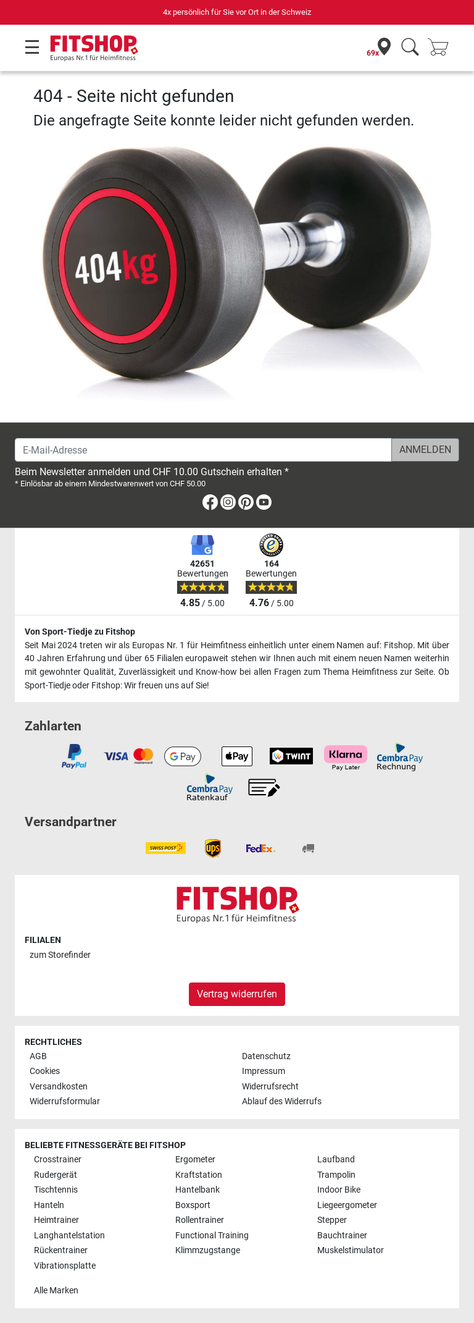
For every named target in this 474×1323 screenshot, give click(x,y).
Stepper (332, 1220)
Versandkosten (59, 1086)
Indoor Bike (338, 1190)
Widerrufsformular (65, 1101)
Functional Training (212, 1235)
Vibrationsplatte (65, 1266)
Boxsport (192, 1205)
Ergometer (195, 1159)
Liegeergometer (347, 1205)
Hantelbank (197, 1190)
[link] (210, 504)
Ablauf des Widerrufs (282, 1101)
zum (60, 955)
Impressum (263, 1071)
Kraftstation (198, 1175)
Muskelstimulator (350, 1250)
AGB (38, 1056)
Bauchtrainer (342, 1235)
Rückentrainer (61, 1250)
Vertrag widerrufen (237, 994)
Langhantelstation (69, 1235)
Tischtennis (56, 1190)
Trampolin (336, 1175)
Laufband (336, 1159)
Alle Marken (56, 1290)
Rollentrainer (199, 1220)
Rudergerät (55, 1175)
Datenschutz (266, 1056)
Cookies (45, 1071)
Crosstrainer (57, 1159)
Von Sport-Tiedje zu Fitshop (80, 632)
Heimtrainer (56, 1220)
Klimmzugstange (207, 1250)
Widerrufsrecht (270, 1086)
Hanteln (49, 1205)
